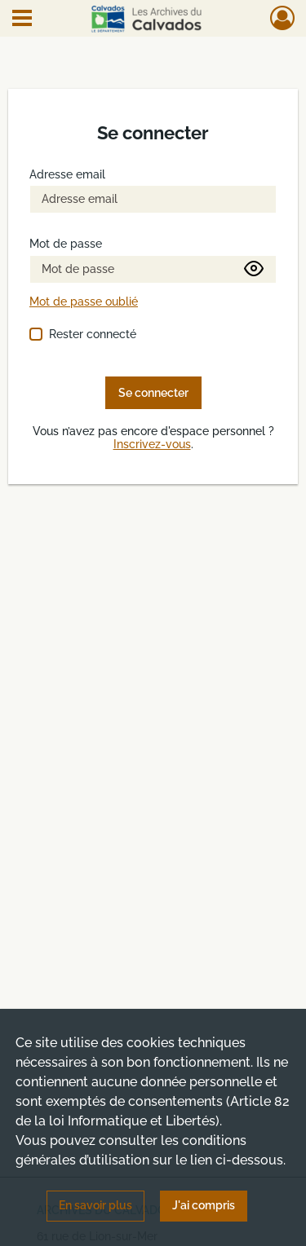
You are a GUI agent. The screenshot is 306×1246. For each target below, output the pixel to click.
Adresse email (67, 175)
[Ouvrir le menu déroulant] (22, 19)
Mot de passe (65, 244)
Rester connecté (92, 334)
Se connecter (153, 392)
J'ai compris (203, 1205)
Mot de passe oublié (83, 302)
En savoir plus (95, 1205)
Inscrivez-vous (152, 444)
